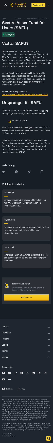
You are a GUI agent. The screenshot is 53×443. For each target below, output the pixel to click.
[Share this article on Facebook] (16, 171)
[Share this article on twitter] (3, 171)
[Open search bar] (28, 5)
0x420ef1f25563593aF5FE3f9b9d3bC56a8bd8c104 (25, 95)
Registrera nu (26, 297)
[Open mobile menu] (49, 5)
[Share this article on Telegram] (29, 171)
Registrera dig (38, 5)
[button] (48, 5)
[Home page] (18, 5)
